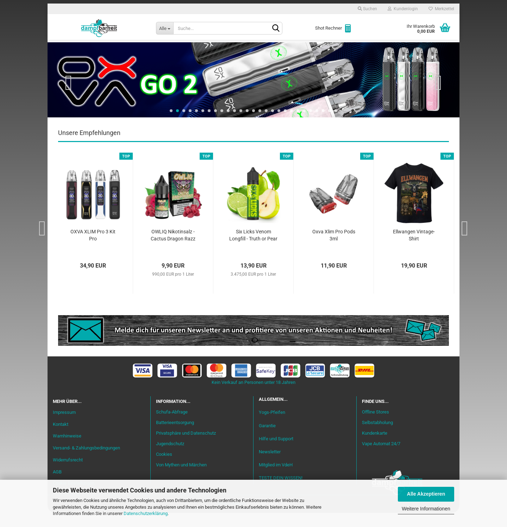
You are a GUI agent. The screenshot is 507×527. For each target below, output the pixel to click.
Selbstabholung (377, 436)
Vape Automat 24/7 (381, 457)
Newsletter (270, 465)
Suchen (367, 8)
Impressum (64, 426)
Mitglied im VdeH (276, 479)
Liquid (157, 50)
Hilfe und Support (276, 452)
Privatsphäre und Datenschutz (186, 447)
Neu (93, 50)
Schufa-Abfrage (172, 426)
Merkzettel (441, 8)
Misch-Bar (222, 50)
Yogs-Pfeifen (272, 426)
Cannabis (407, 50)
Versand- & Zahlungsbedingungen (86, 462)
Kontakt (60, 438)
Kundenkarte (374, 447)
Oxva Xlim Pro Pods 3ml (333, 249)
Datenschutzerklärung (146, 513)
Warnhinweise (67, 450)
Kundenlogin (403, 8)
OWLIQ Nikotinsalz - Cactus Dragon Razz (173, 249)
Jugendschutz (170, 457)
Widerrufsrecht (68, 474)
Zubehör (371, 50)
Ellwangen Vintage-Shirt (414, 249)
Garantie (267, 439)
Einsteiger (123, 50)
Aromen (187, 50)
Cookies (164, 468)
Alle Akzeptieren (426, 494)
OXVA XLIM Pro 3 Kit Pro (92, 249)
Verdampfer (263, 50)
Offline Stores (375, 426)
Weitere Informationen (426, 508)
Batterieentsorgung (175, 436)
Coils (341, 50)
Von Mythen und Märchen (181, 479)
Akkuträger (307, 50)
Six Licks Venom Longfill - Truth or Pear (253, 249)
